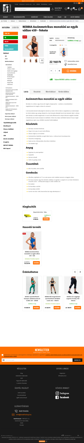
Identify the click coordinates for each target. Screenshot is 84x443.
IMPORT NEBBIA (8, 145)
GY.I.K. (34, 4)
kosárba (46, 219)
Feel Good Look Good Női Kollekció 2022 (12, 90)
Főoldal (16, 4)
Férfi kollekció (9, 88)
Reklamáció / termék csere (25, 4)
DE (81, 3)
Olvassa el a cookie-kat (70, 439)
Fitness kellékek (48, 17)
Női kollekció (9, 64)
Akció (6, 42)
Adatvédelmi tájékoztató (21, 375)
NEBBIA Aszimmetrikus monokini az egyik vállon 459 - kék (32, 254)
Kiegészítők (10, 82)
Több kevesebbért (9, 47)
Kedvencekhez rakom (71, 61)
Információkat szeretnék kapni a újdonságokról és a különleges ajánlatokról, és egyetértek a (43, 355)
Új (5, 37)
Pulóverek (9, 78)
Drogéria (6, 142)
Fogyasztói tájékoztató (21, 380)
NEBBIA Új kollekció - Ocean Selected (11, 93)
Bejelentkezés (58, 10)
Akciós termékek (75, 17)
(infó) (80, 40)
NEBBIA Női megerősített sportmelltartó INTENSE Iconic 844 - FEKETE (52, 298)
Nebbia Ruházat (9, 61)
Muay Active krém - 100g (40, 212)
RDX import (6, 148)
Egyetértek (42, 441)
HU (79, 3)
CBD (65, 17)
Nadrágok (9, 80)
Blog (22, 373)
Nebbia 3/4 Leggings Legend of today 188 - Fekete (73, 298)
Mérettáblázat (44, 4)
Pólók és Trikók (11, 69)
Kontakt (50, 4)
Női (6, 56)
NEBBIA (57, 38)
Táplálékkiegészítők (19, 17)
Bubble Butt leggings (12, 71)
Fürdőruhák (10, 74)
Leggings (9, 67)
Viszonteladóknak (21, 395)
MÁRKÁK (38, 4)
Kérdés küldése (63, 91)
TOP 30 (7, 33)
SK (74, 3)
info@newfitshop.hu (23, 415)
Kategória (6, 27)
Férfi (6, 59)
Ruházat (5, 17)
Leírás (26, 91)
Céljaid (59, 17)
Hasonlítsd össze (70, 64)
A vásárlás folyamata (22, 383)
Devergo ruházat (9, 119)
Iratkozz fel (77, 360)
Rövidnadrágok (10, 76)
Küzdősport (34, 17)
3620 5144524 (23, 411)
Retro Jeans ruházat (10, 116)
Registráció (62, 373)
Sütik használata (22, 392)
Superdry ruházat (10, 114)
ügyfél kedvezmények (21, 397)
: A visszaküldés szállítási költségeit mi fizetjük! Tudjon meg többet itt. (41, 0)
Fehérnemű (10, 84)
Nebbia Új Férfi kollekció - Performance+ (12, 110)
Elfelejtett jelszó (62, 375)
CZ (76, 3)
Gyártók (15, 27)
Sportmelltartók (11, 73)
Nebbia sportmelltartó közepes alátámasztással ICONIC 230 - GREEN (32, 298)
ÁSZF (22, 378)
